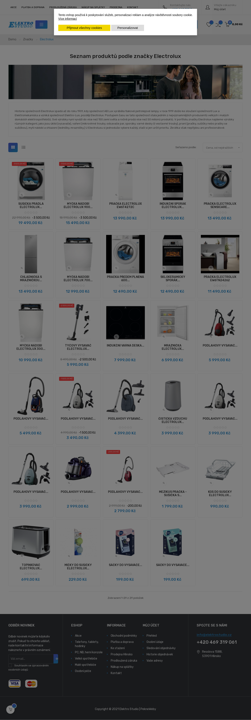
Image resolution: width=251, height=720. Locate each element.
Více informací (67, 18)
